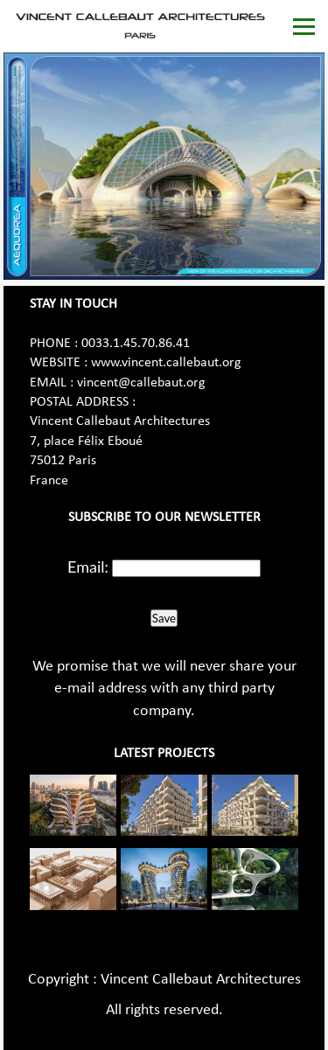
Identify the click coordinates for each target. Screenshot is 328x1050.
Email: (87, 566)
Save (164, 618)
